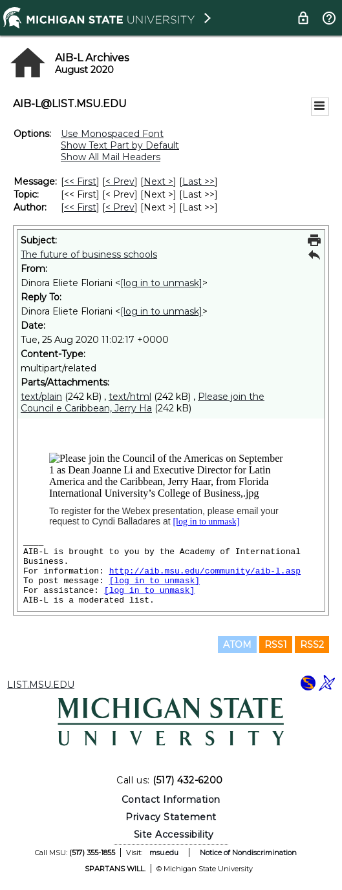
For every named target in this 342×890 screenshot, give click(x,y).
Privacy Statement (171, 817)
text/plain (41, 396)
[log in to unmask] (161, 283)
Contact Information (171, 799)
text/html (130, 396)
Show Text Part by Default (120, 145)
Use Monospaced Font (112, 134)
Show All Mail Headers (110, 157)
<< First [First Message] (80, 181)
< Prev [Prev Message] (119, 181)
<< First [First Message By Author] (80, 207)
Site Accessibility (174, 834)
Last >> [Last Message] (198, 181)
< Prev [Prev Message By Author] (119, 207)
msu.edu (163, 852)
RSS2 (312, 644)
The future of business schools (89, 254)
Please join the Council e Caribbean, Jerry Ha (142, 402)
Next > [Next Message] (158, 181)
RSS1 (275, 644)
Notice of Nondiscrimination (248, 852)
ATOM (237, 644)
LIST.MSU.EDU (40, 684)
